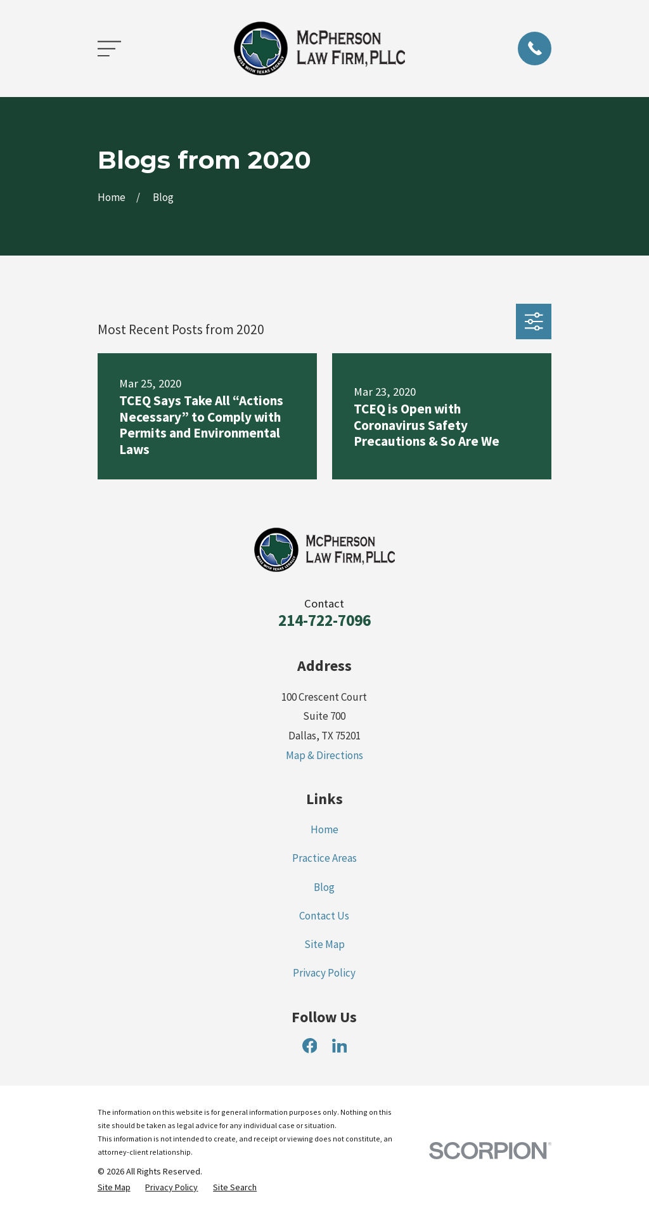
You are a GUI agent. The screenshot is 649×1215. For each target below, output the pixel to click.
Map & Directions (324, 755)
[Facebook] (310, 1045)
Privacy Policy (324, 973)
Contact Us (324, 916)
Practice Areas (324, 858)
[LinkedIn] (339, 1045)
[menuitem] (114, 1187)
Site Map (324, 944)
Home (324, 829)
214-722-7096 (324, 620)
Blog (324, 887)
